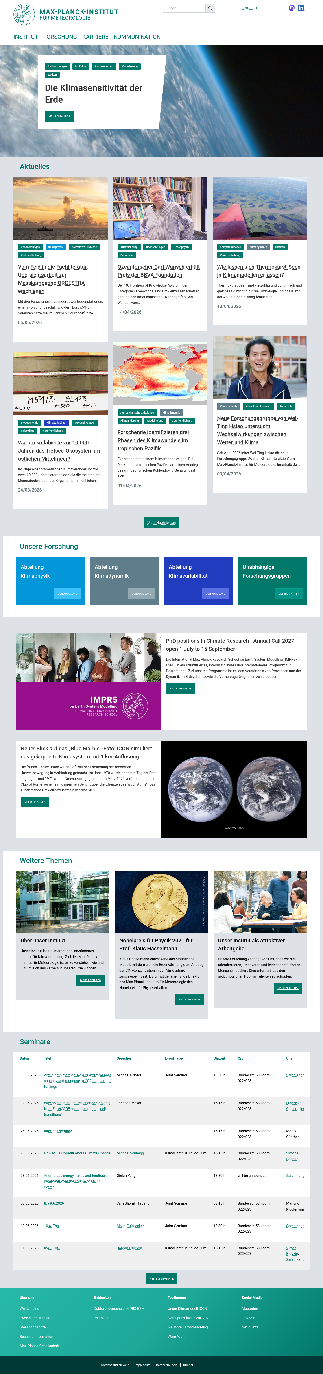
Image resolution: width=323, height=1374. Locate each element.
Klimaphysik (55, 247)
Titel (47, 1058)
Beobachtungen (57, 66)
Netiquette (250, 1327)
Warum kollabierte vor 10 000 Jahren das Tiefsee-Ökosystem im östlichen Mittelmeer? (59, 451)
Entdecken (102, 1298)
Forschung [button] (60, 36)
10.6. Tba (51, 1226)
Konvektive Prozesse (84, 247)
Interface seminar (58, 1131)
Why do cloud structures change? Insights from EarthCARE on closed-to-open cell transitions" (77, 1109)
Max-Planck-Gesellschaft (39, 1346)
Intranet (187, 1365)
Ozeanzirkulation (85, 422)
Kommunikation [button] (137, 36)
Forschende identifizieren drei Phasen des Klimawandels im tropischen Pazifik (153, 440)
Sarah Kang (295, 1075)
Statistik (280, 247)
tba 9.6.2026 (54, 1203)
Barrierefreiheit (166, 1365)
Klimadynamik (258, 247)
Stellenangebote (33, 1327)
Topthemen (177, 1298)
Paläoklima (27, 430)
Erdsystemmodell (230, 247)
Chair (290, 1058)
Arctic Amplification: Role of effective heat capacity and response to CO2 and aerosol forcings (77, 1081)
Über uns (27, 1298)
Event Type (174, 1058)
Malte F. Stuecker (130, 1226)
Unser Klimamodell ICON (187, 1308)
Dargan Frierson (129, 1248)
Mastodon (250, 1308)
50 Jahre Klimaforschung (188, 1327)
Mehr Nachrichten (161, 522)
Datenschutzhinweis (115, 1365)
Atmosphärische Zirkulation (137, 412)
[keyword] (184, 8)
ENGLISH (249, 8)
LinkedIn (248, 1318)
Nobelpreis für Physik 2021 (189, 1318)
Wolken (52, 74)
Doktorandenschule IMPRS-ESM (119, 1308)
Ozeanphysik (181, 247)
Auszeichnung (129, 247)
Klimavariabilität (56, 422)
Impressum (142, 1365)
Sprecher (124, 1058)
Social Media (252, 1298)
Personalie (126, 255)
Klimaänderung (104, 66)
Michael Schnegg (130, 1153)
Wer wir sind (29, 1308)
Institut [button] (25, 36)
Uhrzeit (219, 1058)
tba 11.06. (52, 1248)
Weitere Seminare (161, 1278)
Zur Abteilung (67, 593)
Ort (240, 1058)
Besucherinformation (36, 1337)
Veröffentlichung (31, 255)
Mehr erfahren (59, 116)
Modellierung (130, 66)
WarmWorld (177, 1337)
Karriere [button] (95, 36)
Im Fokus (80, 66)
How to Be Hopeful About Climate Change (77, 1153)
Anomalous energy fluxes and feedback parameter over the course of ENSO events (75, 1181)
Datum (25, 1058)
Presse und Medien (35, 1318)
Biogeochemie (29, 422)
